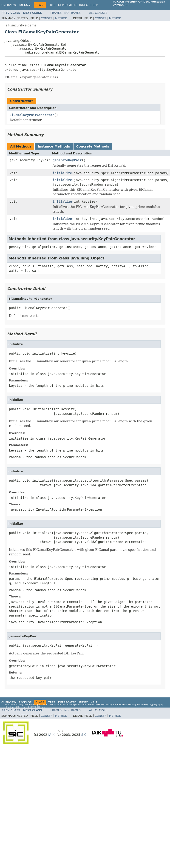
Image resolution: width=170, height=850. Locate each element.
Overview (8, 5)
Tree (51, 5)
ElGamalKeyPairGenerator (32, 115)
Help (94, 5)
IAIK (51, 734)
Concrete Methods (92, 146)
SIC (84, 734)
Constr (46, 18)
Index (83, 5)
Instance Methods (54, 146)
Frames (56, 12)
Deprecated (67, 5)
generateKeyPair (67, 160)
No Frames (72, 12)
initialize (62, 173)
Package (25, 5)
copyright (100, 704)
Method (61, 18)
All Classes (98, 12)
